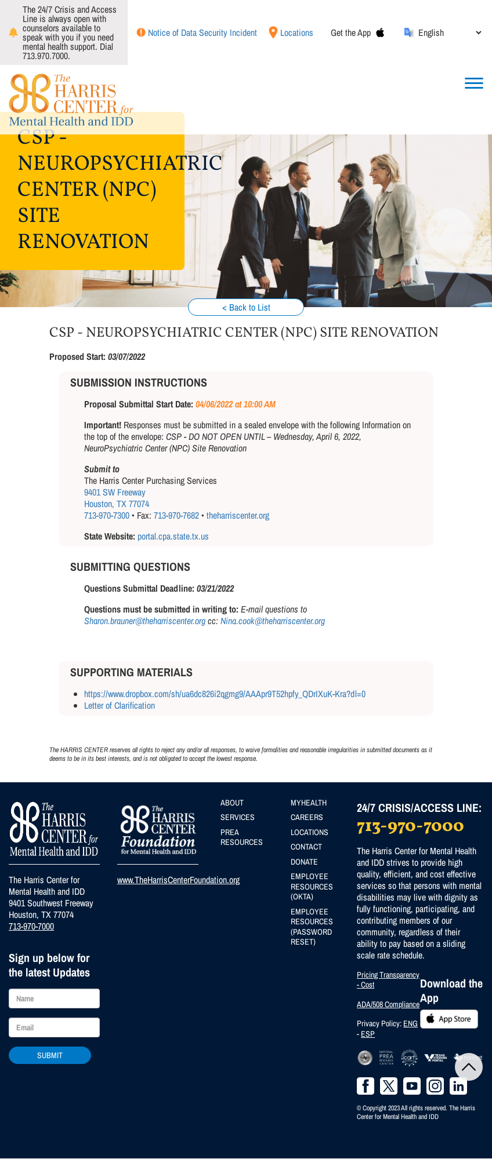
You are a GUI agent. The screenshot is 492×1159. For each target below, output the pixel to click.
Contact (306, 846)
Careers (307, 817)
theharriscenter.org (238, 515)
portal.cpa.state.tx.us (173, 536)
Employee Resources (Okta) (312, 886)
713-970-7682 (176, 515)
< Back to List (246, 307)
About (232, 802)
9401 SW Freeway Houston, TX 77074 (116, 498)
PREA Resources (241, 837)
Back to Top (469, 1067)
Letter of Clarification (119, 705)
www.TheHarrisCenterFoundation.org (178, 879)
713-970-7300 (106, 515)
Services (237, 817)
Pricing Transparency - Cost (388, 980)
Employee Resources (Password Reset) (312, 926)
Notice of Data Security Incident (202, 32)
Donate (304, 862)
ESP (368, 1034)
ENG (410, 1023)
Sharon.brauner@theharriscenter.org (144, 620)
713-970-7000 (31, 926)
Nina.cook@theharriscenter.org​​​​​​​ (272, 620)
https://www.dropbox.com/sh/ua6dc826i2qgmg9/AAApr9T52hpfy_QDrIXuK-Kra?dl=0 (225, 693)
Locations (296, 32)
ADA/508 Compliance (388, 1004)
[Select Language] (449, 32)
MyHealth (309, 802)
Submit (50, 1055)
